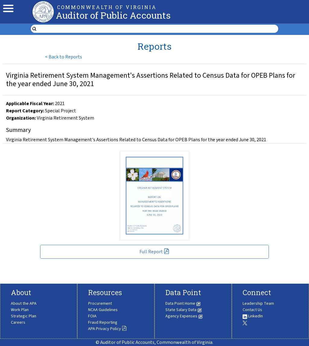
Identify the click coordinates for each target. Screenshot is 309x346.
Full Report (154, 251)
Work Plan (20, 310)
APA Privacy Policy (107, 329)
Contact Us (252, 310)
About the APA (24, 304)
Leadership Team (258, 304)
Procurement (100, 304)
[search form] (158, 29)
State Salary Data (183, 310)
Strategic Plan (23, 316)
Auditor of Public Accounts (113, 15)
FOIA (92, 316)
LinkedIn (253, 316)
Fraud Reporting (102, 323)
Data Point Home (183, 304)
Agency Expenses (184, 316)
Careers (18, 323)
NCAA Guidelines (103, 310)
